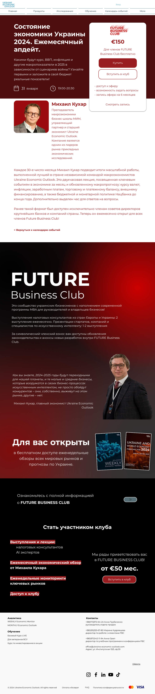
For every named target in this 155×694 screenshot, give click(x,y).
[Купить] (117, 63)
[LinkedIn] (103, 675)
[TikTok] (118, 675)
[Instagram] (88, 675)
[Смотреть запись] (117, 104)
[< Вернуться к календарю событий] (37, 230)
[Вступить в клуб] (117, 74)
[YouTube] (111, 675)
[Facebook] (96, 675)
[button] (39, 11)
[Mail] (130, 499)
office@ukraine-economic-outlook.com (105, 646)
